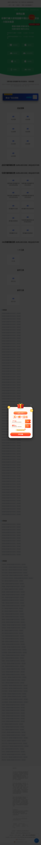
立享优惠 (20, 434)
